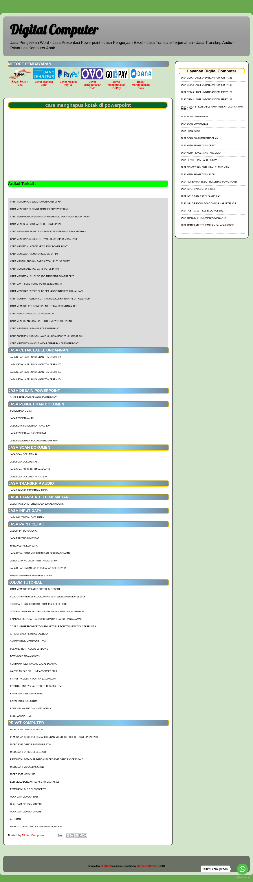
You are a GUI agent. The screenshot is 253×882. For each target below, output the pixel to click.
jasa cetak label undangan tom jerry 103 (35, 364)
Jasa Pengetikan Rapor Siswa (28, 433)
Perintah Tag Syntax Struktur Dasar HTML (36, 686)
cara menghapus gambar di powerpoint (34, 328)
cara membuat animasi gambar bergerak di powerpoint (44, 343)
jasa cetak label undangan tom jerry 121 (35, 357)
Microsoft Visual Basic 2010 (27, 767)
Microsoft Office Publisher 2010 (30, 744)
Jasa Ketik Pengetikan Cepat (198, 145)
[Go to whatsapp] (242, 869)
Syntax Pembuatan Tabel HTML (28, 641)
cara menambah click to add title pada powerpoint (42, 276)
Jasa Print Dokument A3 (24, 538)
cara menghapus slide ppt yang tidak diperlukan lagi (43, 239)
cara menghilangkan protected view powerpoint (41, 321)
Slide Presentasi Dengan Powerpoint (33, 397)
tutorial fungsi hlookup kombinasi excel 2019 (38, 604)
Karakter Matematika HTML (26, 693)
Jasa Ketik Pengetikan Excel (198, 174)
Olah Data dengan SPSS (24, 797)
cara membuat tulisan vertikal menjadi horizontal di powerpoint (51, 299)
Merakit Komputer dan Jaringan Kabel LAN (36, 826)
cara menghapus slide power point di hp (35, 202)
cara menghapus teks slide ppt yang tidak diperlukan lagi (46, 291)
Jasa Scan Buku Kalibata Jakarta (30, 469)
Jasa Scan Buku (190, 131)
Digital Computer (54, 29)
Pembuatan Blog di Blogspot (28, 789)
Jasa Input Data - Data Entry (27, 517)
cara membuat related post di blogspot (35, 589)
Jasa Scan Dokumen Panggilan (28, 476)
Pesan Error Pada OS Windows (29, 649)
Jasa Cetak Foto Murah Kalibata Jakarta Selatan (40, 553)
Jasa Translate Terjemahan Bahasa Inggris (37, 504)
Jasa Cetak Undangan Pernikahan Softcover (38, 568)
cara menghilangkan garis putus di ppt (34, 269)
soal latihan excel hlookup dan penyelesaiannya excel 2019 (47, 596)
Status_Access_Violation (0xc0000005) (33, 679)
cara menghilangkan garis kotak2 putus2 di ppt (40, 261)
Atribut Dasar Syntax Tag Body (29, 634)
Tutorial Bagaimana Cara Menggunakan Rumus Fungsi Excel (47, 611)
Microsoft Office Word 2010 (27, 729)
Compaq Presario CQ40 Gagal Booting (33, 664)
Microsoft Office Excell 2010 (28, 752)
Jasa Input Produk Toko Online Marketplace (208, 203)
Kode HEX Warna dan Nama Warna (30, 708)
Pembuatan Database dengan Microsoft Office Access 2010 (46, 759)
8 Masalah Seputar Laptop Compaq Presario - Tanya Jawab (46, 619)
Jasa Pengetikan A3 (21, 418)
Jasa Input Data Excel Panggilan (200, 196)
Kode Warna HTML (20, 716)
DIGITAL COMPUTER (147, 866)
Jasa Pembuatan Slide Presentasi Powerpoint (209, 182)
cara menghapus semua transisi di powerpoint (39, 209)
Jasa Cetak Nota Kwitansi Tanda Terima (33, 560)
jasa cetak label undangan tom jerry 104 (35, 379)
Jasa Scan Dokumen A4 (23, 454)
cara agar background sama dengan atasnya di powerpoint (47, 336)
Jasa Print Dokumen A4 (24, 531)
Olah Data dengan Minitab (26, 804)
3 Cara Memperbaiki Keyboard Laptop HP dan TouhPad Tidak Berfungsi (53, 626)
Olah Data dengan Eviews (25, 811)
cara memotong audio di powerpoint (33, 313)
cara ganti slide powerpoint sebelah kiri (36, 284)
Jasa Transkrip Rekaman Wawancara (203, 218)
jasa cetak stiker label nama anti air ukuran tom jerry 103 (212, 108)
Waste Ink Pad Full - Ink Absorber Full (33, 671)
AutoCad (15, 819)
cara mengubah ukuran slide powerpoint (36, 224)
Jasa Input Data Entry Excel (198, 189)
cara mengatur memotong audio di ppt (34, 254)
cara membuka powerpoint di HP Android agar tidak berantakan (50, 216)
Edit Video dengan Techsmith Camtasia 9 (34, 782)
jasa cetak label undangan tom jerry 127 (35, 372)
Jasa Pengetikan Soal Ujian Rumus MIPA (34, 440)
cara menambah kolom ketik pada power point (39, 246)
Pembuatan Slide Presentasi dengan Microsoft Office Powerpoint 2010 (54, 737)
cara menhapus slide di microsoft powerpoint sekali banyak (48, 231)
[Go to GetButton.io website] (242, 877)
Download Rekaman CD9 (25, 656)
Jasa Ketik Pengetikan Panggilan (30, 426)
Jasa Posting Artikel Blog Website (202, 211)
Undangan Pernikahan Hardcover (31, 575)
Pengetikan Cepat (21, 411)
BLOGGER (106, 866)
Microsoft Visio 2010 (22, 774)
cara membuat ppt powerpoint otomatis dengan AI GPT (44, 306)
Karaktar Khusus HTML (24, 701)
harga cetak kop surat (24, 546)
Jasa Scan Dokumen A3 (23, 462)
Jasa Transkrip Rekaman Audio (29, 490)
